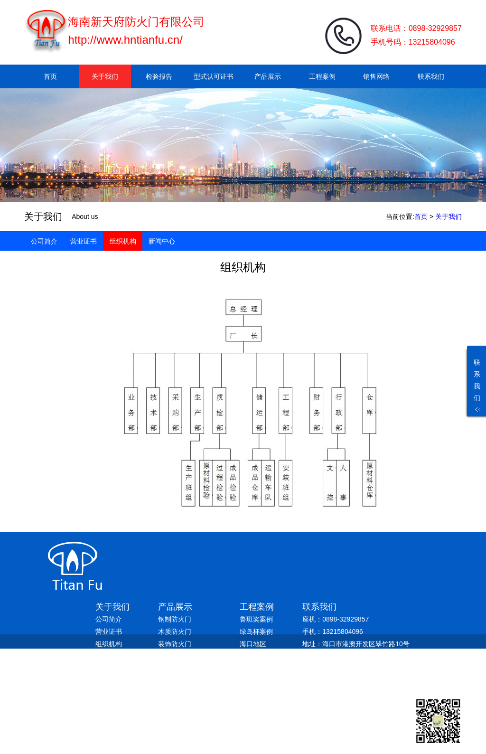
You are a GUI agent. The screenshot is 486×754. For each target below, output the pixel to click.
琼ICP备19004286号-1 (202, 694)
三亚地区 (253, 656)
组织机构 (123, 241)
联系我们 (431, 76)
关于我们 (105, 76)
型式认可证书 (214, 76)
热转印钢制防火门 (184, 668)
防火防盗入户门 (181, 681)
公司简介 (44, 241)
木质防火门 (174, 631)
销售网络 (376, 76)
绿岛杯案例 (256, 631)
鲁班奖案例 (256, 619)
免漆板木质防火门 (184, 656)
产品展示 (267, 76)
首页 (50, 76)
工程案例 (322, 76)
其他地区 (253, 668)
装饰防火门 (174, 644)
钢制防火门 (174, 619)
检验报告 (159, 76)
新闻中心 (162, 241)
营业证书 (83, 241)
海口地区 (253, 644)
